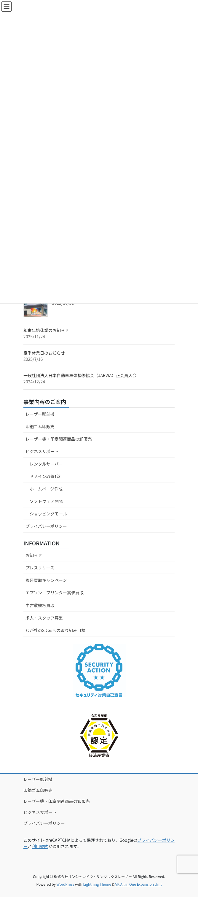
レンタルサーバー (46, 464)
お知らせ (33, 555)
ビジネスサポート (42, 451)
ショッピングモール (48, 514)
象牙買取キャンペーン (46, 580)
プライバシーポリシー (46, 526)
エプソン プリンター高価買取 (54, 593)
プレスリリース (39, 568)
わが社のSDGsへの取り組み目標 (55, 630)
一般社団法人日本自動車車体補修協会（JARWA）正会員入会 (80, 375)
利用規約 (40, 846)
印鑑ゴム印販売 (40, 426)
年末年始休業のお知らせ (46, 330)
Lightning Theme (97, 884)
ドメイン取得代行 (46, 476)
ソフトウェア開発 (46, 501)
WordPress (65, 884)
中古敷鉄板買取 (40, 605)
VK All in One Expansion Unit (138, 884)
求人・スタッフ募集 (44, 618)
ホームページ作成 (46, 489)
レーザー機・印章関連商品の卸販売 (58, 439)
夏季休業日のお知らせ (44, 353)
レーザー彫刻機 (40, 414)
